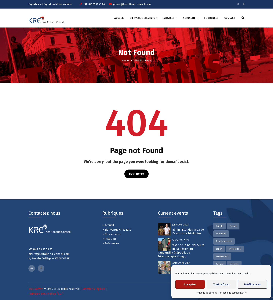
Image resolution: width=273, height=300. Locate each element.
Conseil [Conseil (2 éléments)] (233, 226)
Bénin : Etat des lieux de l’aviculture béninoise (188, 231)
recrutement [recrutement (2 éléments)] (222, 256)
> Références (110, 243)
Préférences (252, 284)
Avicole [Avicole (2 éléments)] (219, 226)
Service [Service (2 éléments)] (219, 264)
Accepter (190, 284)
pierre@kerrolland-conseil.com (132, 4)
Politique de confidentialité (233, 292)
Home (125, 60)
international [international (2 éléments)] (235, 249)
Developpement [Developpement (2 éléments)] (224, 241)
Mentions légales (93, 289)
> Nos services (111, 234)
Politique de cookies (206, 292)
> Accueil (108, 225)
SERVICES (169, 17)
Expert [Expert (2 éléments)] (219, 249)
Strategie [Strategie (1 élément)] (234, 264)
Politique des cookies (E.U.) (45, 293)
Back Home (136, 173)
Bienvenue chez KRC (142, 17)
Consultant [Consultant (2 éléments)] (221, 233)
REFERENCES (211, 17)
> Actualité (109, 238)
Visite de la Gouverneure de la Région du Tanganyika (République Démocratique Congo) (181, 250)
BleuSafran (35, 289)
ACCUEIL (119, 17)
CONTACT (229, 17)
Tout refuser (221, 284)
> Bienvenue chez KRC (116, 229)
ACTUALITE (189, 17)
